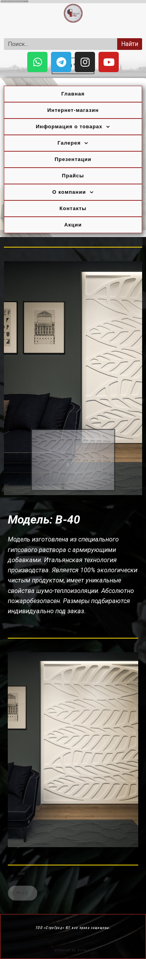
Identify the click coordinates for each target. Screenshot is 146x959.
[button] (22, 897)
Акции (73, 225)
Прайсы (73, 176)
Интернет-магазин (73, 110)
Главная (73, 94)
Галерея (73, 143)
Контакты (73, 208)
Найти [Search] (129, 44)
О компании (72, 192)
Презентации (73, 159)
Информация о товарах (73, 127)
